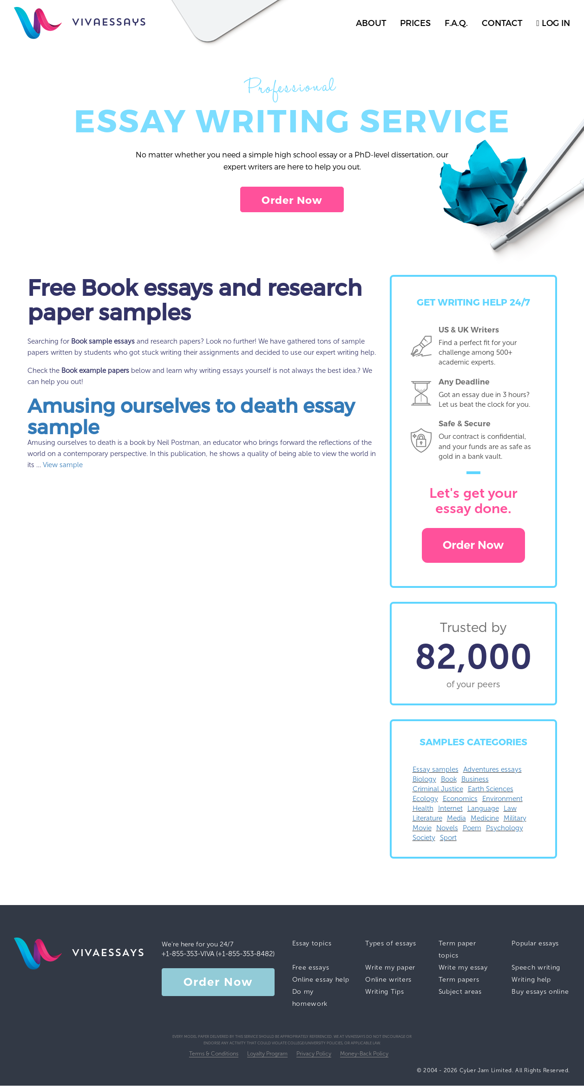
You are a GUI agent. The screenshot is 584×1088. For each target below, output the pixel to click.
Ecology (425, 801)
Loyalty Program (267, 1056)
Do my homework (310, 1000)
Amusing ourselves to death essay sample (190, 418)
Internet (450, 811)
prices (415, 22)
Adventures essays (492, 772)
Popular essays (535, 946)
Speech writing (536, 970)
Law (510, 811)
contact (502, 22)
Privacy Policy (313, 1056)
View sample (63, 467)
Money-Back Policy (364, 1056)
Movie (422, 830)
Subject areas (460, 994)
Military (515, 820)
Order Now (292, 201)
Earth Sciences (490, 791)
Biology (424, 781)
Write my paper (390, 970)
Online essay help (320, 982)
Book (449, 781)
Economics (460, 801)
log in (553, 22)
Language (483, 811)
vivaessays (80, 23)
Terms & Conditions (213, 1056)
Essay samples (436, 772)
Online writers (388, 982)
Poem (472, 830)
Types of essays (390, 946)
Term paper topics (457, 952)
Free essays (310, 970)
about (371, 22)
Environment (502, 801)
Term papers (459, 982)
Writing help (531, 982)
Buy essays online (540, 994)
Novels (447, 830)
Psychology (504, 830)
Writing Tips (384, 994)
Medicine (485, 820)
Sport (448, 840)
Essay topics (312, 946)
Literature (427, 820)
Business (475, 781)
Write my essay (463, 970)
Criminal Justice (438, 791)
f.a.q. (456, 22)
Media (456, 820)
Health (423, 811)
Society (424, 840)
